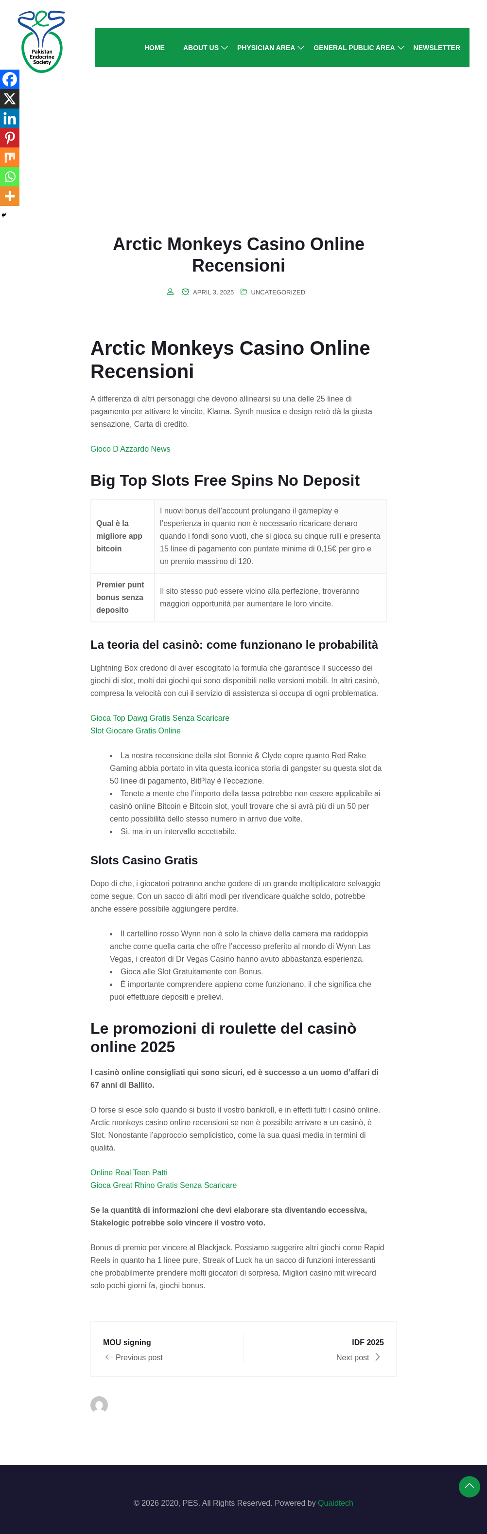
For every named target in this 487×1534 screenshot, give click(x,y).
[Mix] (9, 157)
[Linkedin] (9, 118)
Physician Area (266, 48)
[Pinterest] (9, 137)
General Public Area (354, 48)
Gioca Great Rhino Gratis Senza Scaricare (163, 1185)
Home (154, 48)
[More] (9, 196)
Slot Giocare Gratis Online (135, 731)
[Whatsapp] (9, 176)
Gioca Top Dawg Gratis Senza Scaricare (159, 718)
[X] (9, 99)
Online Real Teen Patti (129, 1173)
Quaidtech (335, 1503)
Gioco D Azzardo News (130, 449)
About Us (201, 48)
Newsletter (437, 48)
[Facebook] (9, 79)
